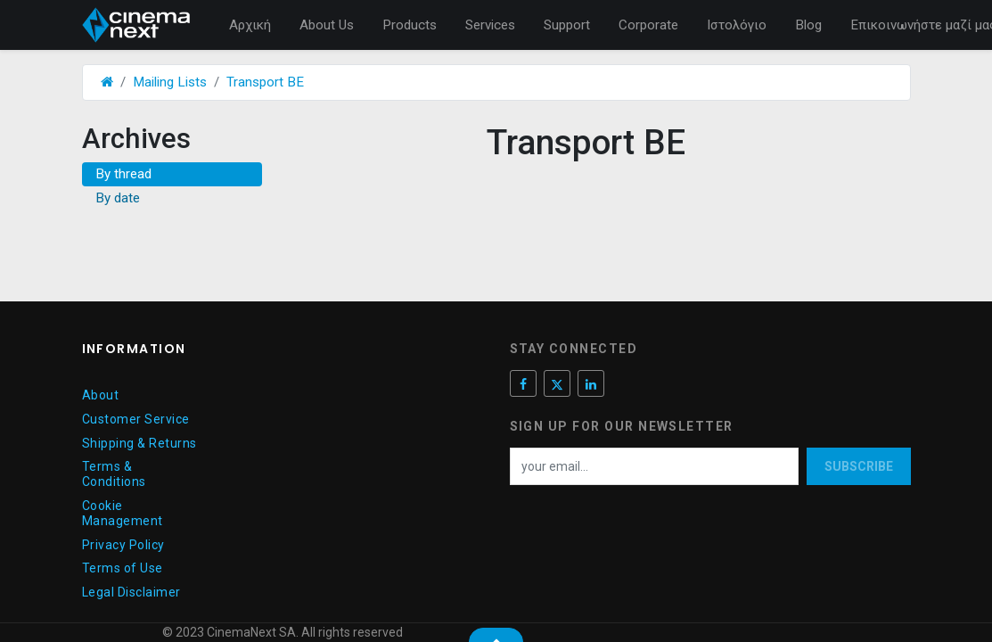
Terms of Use (122, 568)
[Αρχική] (107, 82)
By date (117, 198)
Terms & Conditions (114, 474)
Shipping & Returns (139, 443)
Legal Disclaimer (131, 592)
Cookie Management (122, 513)
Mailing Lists (170, 82)
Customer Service (136, 419)
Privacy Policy (123, 545)
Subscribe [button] (858, 466)
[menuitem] (250, 25)
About (100, 395)
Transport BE (265, 82)
